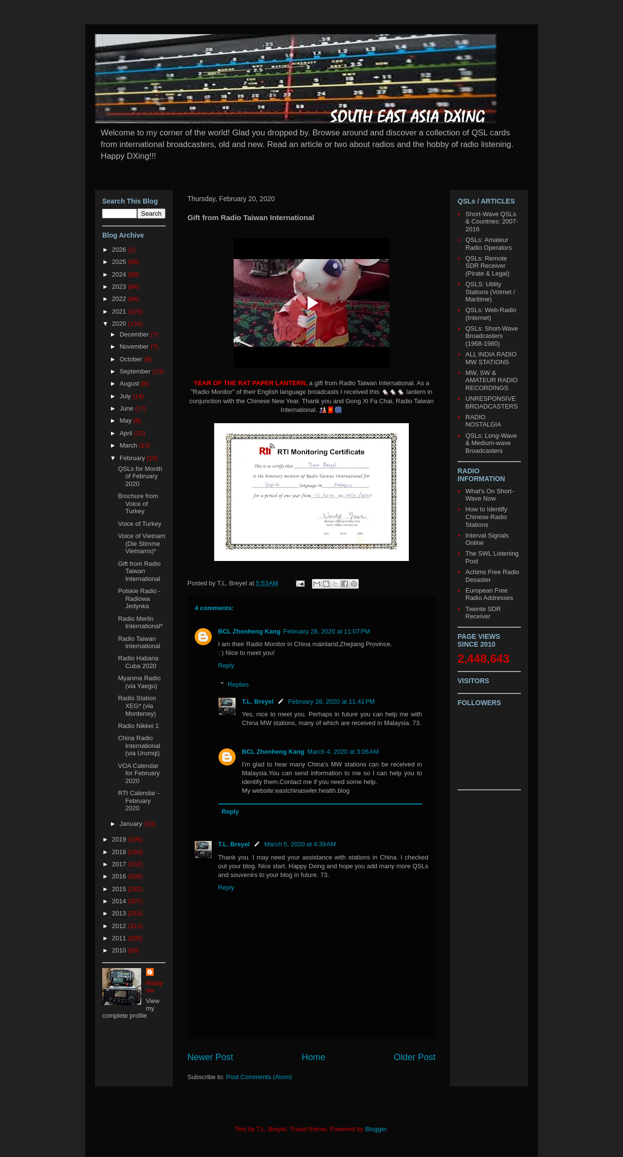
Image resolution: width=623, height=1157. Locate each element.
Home (314, 1057)
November (135, 346)
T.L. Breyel (258, 701)
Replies (238, 684)
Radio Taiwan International (139, 642)
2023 (120, 286)
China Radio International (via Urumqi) (139, 745)
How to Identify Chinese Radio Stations (486, 516)
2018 (120, 852)
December (135, 334)
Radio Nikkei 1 (138, 725)
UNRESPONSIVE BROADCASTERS (491, 402)
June (127, 408)
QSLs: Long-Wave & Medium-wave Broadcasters (491, 443)
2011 (120, 938)
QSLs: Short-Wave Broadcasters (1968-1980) (491, 336)
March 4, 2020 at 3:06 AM (343, 751)
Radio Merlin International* (140, 622)
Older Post (415, 1057)
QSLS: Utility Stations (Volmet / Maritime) (490, 291)
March (129, 445)
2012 (120, 926)
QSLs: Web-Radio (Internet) (490, 313)
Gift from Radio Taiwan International (139, 571)
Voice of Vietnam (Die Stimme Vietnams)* (141, 543)
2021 (120, 311)
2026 (120, 249)
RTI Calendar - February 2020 (138, 800)
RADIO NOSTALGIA (483, 421)
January (132, 823)
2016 (120, 876)
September (136, 371)
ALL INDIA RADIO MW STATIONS (490, 358)
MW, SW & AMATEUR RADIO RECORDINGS (491, 380)
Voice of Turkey (139, 523)
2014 (120, 901)
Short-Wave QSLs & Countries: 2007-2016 (491, 221)
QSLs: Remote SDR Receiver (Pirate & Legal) (487, 266)
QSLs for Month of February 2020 (140, 476)
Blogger (375, 1129)
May (126, 420)
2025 (120, 261)
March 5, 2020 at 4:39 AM (300, 844)
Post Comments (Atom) (259, 1077)
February (133, 458)
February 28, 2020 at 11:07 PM (326, 631)
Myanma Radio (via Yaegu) (139, 682)
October (132, 359)
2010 (120, 950)
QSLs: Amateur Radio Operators (488, 243)
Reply (226, 665)
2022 (120, 298)
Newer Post (210, 1057)
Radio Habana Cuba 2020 (138, 662)
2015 (120, 889)
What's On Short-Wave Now (489, 495)
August (130, 383)
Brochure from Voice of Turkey (138, 503)
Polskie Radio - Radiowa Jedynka (139, 598)
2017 (120, 864)
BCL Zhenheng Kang (249, 631)
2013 (120, 913)
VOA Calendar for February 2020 (139, 773)
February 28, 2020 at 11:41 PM (331, 701)
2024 (120, 274)
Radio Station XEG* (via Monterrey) (137, 705)
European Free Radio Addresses (489, 594)
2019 (120, 839)
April (127, 433)
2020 (120, 323)
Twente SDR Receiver (483, 612)
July (126, 396)
